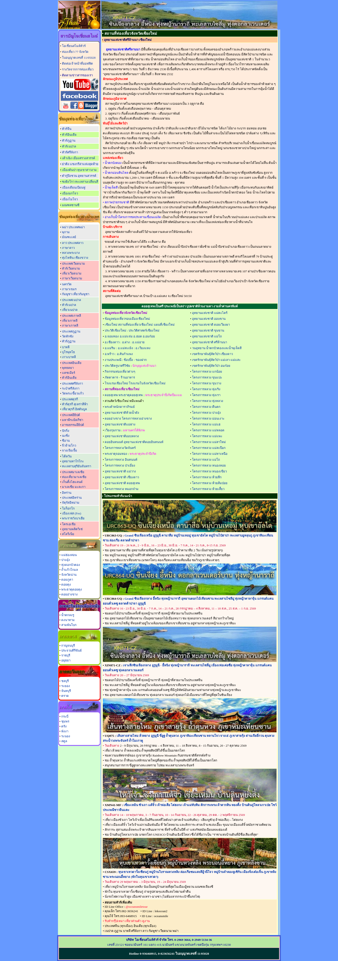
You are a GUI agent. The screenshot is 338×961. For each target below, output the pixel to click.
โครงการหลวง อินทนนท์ (121, 459)
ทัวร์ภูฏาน (68, 140)
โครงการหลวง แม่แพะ (207, 436)
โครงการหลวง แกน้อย (207, 371)
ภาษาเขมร (69, 289)
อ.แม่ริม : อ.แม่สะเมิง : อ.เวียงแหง (127, 348)
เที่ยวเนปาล (69, 310)
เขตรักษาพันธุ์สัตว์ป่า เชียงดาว (212, 354)
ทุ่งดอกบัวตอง (70, 565)
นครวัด (67, 284)
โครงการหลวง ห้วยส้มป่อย (209, 483)
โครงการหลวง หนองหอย (209, 465)
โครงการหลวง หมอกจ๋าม (121, 489)
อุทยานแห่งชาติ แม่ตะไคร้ (209, 313)
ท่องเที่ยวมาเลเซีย (74, 477)
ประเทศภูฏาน (71, 331)
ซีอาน (66, 440)
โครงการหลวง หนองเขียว (209, 471)
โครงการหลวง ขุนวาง (206, 383)
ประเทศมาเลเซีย (73, 472)
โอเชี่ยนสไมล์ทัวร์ (74, 46)
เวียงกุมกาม (113, 430)
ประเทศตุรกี (70, 399)
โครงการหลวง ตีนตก (206, 407)
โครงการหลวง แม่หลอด (208, 430)
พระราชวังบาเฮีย (73, 518)
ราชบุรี (65, 655)
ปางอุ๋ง (65, 560)
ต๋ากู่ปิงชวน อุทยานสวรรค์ (79, 176)
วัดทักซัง (67, 336)
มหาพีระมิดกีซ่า (72, 420)
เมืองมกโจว (70, 193)
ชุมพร (65, 721)
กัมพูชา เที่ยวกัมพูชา (75, 294)
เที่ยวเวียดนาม (71, 273)
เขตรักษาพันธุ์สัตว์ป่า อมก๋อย (211, 365)
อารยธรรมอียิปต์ (73, 425)
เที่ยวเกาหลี (69, 320)
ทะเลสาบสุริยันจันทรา (76, 466)
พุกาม (66, 232)
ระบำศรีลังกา (70, 388)
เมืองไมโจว (70, 199)
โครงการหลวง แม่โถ (206, 459)
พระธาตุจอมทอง (116, 453)
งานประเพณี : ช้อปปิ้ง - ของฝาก (126, 360)
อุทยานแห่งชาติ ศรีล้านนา (209, 342)
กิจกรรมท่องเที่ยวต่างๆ (120, 371)
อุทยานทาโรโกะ (73, 461)
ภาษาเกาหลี (70, 325)
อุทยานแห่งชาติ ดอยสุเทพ (122, 483)
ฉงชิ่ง (65, 435)
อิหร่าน (66, 492)
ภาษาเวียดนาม (72, 278)
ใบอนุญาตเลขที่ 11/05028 (79, 57)
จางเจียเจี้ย (69, 450)
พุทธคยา (68, 368)
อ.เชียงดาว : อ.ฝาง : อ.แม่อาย (125, 342)
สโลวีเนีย (68, 534)
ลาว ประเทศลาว (72, 243)
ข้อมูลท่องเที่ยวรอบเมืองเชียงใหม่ (127, 318)
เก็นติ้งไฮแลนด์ (72, 482)
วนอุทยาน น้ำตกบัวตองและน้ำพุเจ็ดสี (217, 348)
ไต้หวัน (67, 456)
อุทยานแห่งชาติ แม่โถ (207, 336)
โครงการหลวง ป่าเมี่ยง (120, 465)
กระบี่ (64, 716)
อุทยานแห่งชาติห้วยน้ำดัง (122, 412)
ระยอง (65, 686)
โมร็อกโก (68, 508)
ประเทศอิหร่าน (72, 497)
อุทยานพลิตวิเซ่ (72, 529)
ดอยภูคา (67, 579)
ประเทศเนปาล (71, 300)
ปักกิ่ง (65, 430)
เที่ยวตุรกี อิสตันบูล (74, 409)
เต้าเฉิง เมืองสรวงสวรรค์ (78, 158)
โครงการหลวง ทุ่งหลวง (207, 401)
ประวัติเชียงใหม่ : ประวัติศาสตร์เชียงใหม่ (132, 330)
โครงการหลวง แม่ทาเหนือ (209, 453)
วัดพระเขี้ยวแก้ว (73, 393)
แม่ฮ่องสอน (69, 555)
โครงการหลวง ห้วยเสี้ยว (208, 489)
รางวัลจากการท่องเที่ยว (77, 69)
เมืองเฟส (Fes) (71, 513)
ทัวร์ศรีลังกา (70, 152)
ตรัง (64, 726)
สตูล (64, 741)
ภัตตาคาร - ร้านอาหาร (120, 377)
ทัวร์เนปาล (69, 146)
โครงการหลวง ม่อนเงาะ (208, 418)
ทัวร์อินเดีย (69, 134)
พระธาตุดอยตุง (71, 589)
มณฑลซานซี (70, 205)
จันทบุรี (66, 691)
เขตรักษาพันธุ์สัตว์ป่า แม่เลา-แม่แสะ (216, 360)
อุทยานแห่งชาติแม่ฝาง (120, 424)
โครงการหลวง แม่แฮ (206, 424)
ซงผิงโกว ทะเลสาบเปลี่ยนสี (80, 181)
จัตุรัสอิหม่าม (70, 502)
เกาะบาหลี (69, 357)
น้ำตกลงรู (67, 615)
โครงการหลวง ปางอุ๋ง (206, 412)
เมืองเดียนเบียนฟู (73, 187)
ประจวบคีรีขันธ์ (71, 650)
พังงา (64, 731)
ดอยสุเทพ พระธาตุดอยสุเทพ (124, 395)
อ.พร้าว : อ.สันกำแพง (119, 354)
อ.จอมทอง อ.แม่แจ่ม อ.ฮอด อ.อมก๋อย (130, 336)
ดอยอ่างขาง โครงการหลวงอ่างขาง (128, 418)
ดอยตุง (66, 584)
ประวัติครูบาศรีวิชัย (117, 365)
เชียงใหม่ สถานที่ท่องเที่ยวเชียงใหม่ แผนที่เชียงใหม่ (140, 324)
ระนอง (65, 736)
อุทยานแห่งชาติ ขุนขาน (208, 330)
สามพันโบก (69, 625)
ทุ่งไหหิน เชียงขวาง (75, 257)
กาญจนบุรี (68, 645)
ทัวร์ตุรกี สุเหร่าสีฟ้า (75, 404)
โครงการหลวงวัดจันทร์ (120, 448)
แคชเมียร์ (68, 372)
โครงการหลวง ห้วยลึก (207, 477)
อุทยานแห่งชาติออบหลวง (122, 436)
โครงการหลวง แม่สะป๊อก (209, 448)
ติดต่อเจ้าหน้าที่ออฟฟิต (77, 63)
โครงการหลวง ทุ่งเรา (206, 395)
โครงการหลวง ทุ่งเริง (206, 389)
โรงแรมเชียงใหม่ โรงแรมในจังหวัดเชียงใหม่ (135, 383)
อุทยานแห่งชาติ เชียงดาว (122, 477)
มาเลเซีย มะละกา (73, 487)
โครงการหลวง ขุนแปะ (207, 377)
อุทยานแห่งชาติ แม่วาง (120, 471)
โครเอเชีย (69, 524)
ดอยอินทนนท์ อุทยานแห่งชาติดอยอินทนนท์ (134, 442)
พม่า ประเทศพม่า (73, 227)
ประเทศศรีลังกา (72, 383)
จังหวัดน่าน (69, 574)
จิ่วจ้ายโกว (69, 445)
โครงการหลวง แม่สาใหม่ (209, 442)
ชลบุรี (65, 681)
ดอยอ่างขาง (69, 594)
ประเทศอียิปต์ (71, 415)
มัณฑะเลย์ (69, 237)
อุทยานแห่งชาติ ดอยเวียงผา (211, 324)
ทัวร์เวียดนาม (71, 268)
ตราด (65, 696)
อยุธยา (65, 660)
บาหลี (65, 347)
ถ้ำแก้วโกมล (69, 569)
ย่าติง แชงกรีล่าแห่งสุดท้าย (80, 164)
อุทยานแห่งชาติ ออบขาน (209, 318)
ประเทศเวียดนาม (73, 263)
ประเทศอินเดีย (71, 363)
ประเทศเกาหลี (71, 315)
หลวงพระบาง (71, 253)
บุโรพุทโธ (68, 352)
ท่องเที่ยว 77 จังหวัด (75, 52)
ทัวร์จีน (66, 129)
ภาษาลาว (68, 248)
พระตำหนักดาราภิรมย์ (120, 407)
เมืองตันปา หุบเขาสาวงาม (79, 170)
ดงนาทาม (68, 620)
